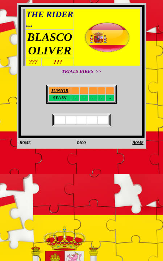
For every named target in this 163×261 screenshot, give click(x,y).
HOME (25, 143)
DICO (81, 143)
